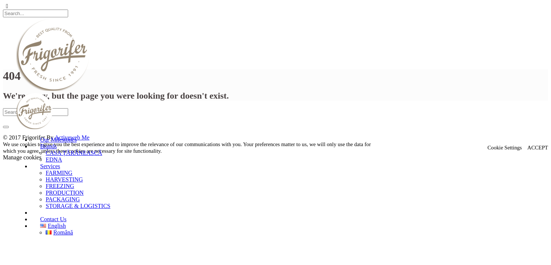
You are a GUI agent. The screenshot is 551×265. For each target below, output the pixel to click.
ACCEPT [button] (537, 148)
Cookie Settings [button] (505, 148)
